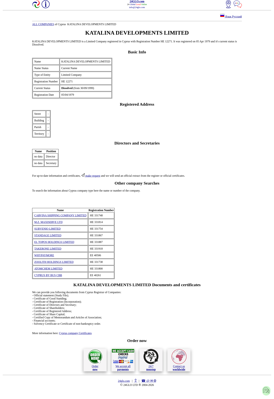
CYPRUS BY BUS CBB (48, 275)
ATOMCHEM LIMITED (48, 268)
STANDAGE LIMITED (47, 235)
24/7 (151, 360)
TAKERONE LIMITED (47, 248)
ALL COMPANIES (43, 24)
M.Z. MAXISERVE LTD (48, 222)
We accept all (123, 360)
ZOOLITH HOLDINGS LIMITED (54, 261)
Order (95, 360)
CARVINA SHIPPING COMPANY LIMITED (60, 215)
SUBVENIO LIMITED (47, 228)
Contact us (179, 360)
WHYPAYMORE (44, 255)
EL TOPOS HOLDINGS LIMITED (54, 242)
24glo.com (124, 380)
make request (90, 175)
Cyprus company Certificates (75, 333)
